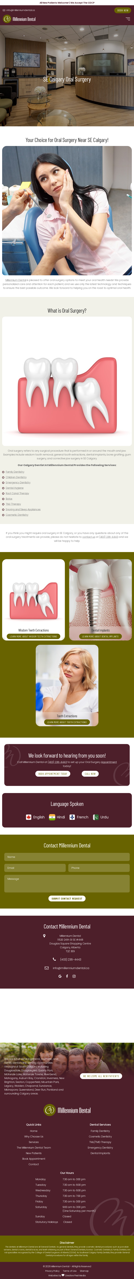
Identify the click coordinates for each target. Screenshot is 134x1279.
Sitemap (84, 1269)
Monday (40, 1178)
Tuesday (40, 1183)
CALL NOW (91, 772)
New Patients (34, 1152)
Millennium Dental (15, 280)
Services (34, 1141)
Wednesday (42, 1189)
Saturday (41, 1206)
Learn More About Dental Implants (100, 635)
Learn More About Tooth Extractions (67, 720)
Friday (39, 1200)
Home (33, 1130)
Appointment (109, 761)
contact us (88, 536)
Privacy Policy (52, 1269)
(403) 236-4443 (109, 536)
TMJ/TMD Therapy (100, 1141)
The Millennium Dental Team (34, 1146)
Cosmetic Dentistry (100, 1135)
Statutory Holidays (46, 1221)
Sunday (40, 1215)
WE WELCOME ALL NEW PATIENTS (101, 1075)
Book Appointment (33, 1157)
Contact (34, 1163)
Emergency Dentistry (100, 1146)
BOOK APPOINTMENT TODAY (52, 772)
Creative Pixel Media (74, 1274)
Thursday (41, 1195)
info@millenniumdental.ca (23, 10)
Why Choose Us (33, 1135)
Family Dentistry (100, 1130)
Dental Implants (100, 1152)
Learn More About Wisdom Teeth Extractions (33, 633)
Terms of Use (69, 1269)
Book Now (122, 10)
